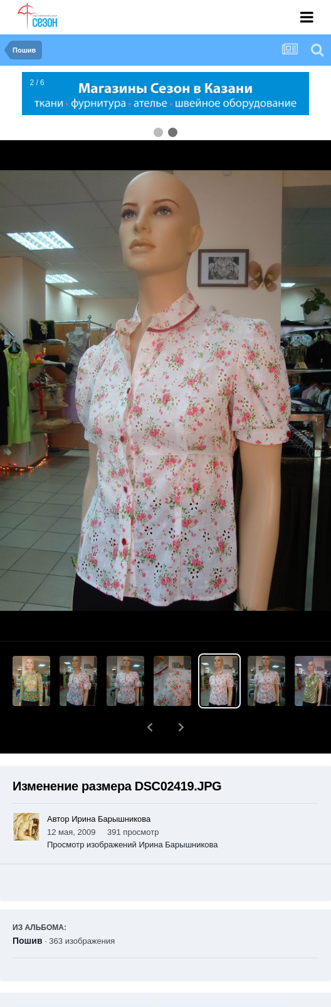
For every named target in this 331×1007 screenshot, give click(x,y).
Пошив (28, 941)
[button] (150, 727)
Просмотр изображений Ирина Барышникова (132, 844)
